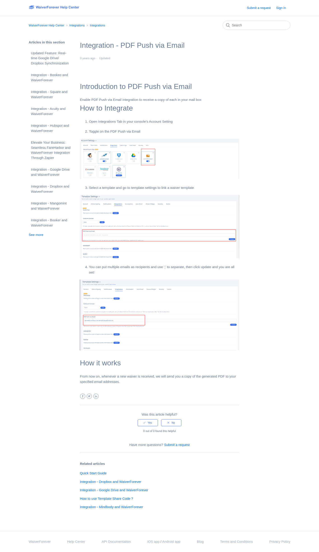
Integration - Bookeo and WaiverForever (49, 77)
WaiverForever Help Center (46, 25)
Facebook (83, 396)
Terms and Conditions (236, 541)
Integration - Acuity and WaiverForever (48, 111)
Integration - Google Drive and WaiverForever (50, 171)
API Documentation (116, 541)
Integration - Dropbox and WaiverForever (50, 188)
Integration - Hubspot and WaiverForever (50, 128)
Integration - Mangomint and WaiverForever (49, 205)
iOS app (153, 541)
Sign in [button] (281, 8)
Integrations (77, 25)
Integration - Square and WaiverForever (49, 94)
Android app (171, 541)
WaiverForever (40, 541)
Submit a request (259, 8)
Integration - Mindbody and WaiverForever (111, 507)
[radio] (148, 422)
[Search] (256, 25)
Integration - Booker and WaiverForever (49, 222)
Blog (200, 541)
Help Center (76, 541)
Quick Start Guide (93, 473)
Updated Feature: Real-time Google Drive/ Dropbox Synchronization (50, 58)
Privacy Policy (279, 541)
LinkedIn (96, 396)
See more (36, 235)
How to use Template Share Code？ (107, 498)
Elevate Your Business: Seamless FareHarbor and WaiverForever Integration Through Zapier (51, 150)
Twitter (89, 396)
